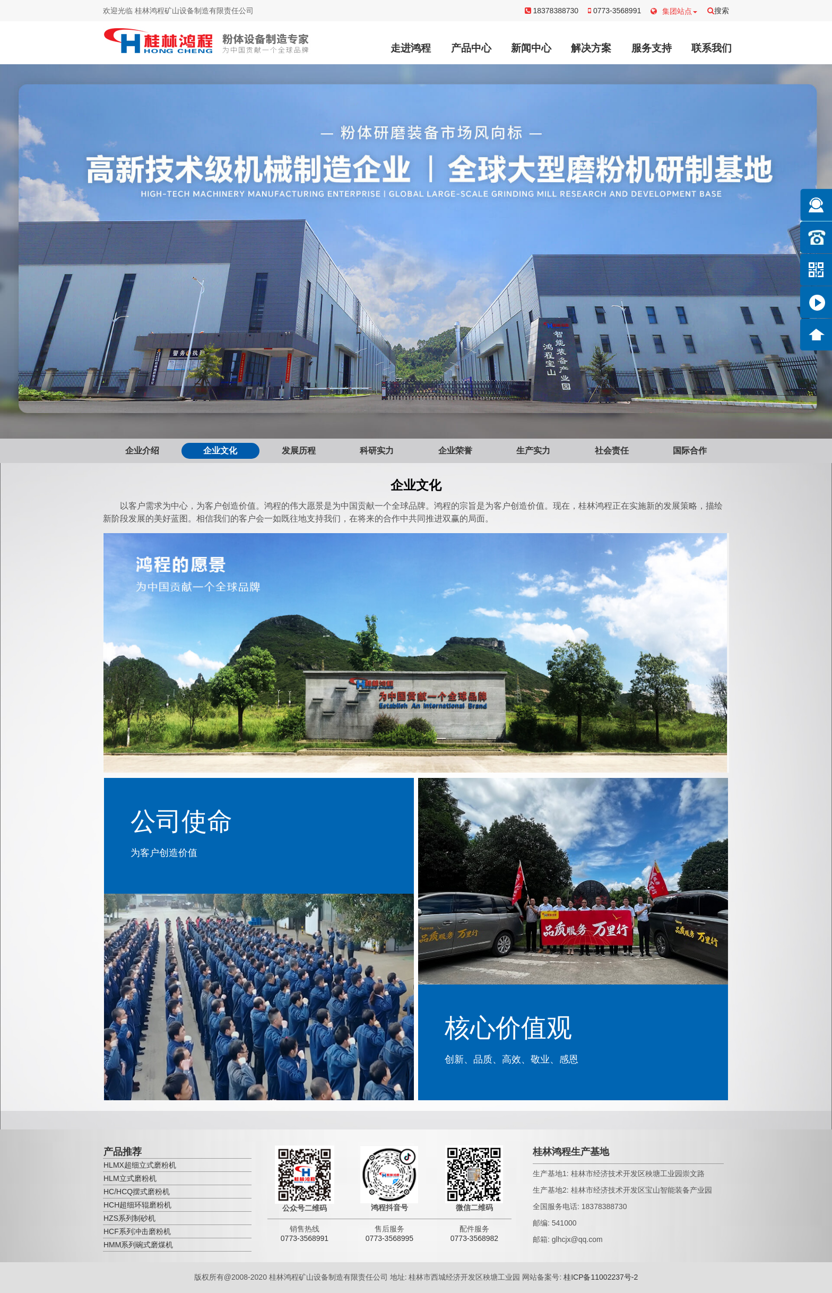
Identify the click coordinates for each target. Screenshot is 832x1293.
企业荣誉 (455, 450)
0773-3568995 (389, 1238)
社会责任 (612, 450)
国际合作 (690, 450)
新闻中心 (531, 48)
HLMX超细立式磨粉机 (139, 1165)
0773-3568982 (474, 1238)
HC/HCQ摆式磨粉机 (136, 1191)
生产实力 (533, 450)
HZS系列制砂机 (129, 1218)
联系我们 (711, 48)
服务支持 (651, 48)
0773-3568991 (614, 10)
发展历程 (299, 450)
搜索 (718, 10)
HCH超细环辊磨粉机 (137, 1205)
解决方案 (591, 48)
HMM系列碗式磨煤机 (138, 1244)
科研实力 (377, 450)
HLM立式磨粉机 (130, 1178)
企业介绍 (142, 450)
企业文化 (220, 450)
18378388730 (552, 10)
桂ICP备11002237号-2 (601, 1277)
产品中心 (471, 48)
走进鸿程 (411, 48)
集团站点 (674, 11)
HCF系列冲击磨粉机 (137, 1231)
